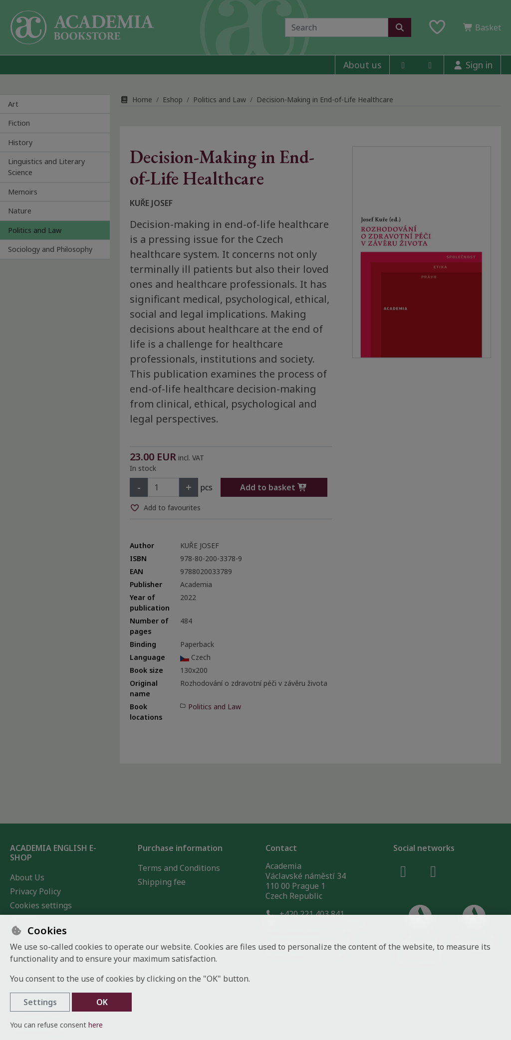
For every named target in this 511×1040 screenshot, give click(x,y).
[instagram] (430, 64)
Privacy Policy (35, 891)
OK (102, 1002)
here (95, 1025)
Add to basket (273, 487)
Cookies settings (41, 905)
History (20, 142)
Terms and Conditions (179, 867)
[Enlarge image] (422, 252)
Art (13, 104)
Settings (40, 1002)
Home (136, 99)
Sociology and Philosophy (50, 249)
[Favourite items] (437, 27)
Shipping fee (162, 881)
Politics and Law (34, 230)
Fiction (19, 123)
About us (362, 65)
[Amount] (163, 487)
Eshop (173, 99)
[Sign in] (472, 64)
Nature (19, 210)
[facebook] (403, 64)
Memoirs (22, 192)
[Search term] (336, 27)
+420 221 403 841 (304, 913)
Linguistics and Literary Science (46, 167)
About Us (27, 877)
